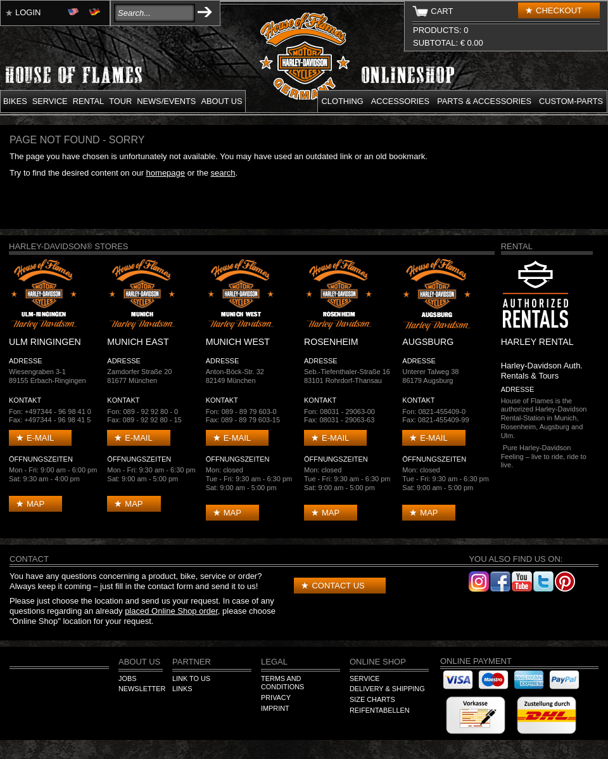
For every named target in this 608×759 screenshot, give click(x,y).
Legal (274, 661)
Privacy (276, 697)
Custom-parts (571, 101)
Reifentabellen (380, 710)
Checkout (559, 10)
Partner (191, 661)
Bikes (15, 101)
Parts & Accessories (484, 101)
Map (35, 504)
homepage (165, 173)
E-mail (40, 438)
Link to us (191, 678)
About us (221, 101)
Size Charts (372, 699)
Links (182, 688)
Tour (120, 101)
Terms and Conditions (282, 683)
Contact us (338, 585)
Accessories (400, 101)
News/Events (166, 101)
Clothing (343, 101)
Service (50, 101)
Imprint (275, 708)
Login (28, 12)
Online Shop (378, 661)
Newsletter (141, 688)
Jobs (127, 678)
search (223, 173)
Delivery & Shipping (387, 688)
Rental (88, 101)
